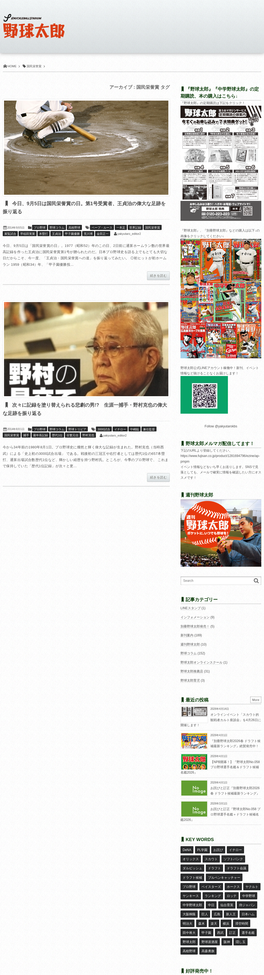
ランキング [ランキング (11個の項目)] (212, 888)
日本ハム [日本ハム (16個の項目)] (247, 904)
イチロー (120, 429)
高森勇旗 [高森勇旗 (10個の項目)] (207, 935)
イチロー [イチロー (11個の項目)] (235, 849)
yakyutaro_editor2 (129, 234)
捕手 (26, 435)
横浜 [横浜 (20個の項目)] (226, 912)
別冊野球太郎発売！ (195, 626)
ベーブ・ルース (102, 227)
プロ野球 (40, 227)
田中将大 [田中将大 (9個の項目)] (189, 919)
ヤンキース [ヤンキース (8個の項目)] (191, 888)
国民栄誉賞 (152, 227)
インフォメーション (195, 617)
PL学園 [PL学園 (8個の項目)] (202, 849)
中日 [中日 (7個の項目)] (211, 896)
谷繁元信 (72, 435)
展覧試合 (10, 234)
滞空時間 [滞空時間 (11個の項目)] (241, 912)
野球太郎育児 (190, 680)
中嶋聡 (134, 429)
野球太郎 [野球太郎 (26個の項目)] (189, 928)
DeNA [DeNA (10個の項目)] (187, 849)
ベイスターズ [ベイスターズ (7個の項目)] (211, 880)
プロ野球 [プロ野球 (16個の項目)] (189, 880)
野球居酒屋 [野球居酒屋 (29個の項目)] (209, 928)
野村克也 (88, 435)
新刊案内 (186, 635)
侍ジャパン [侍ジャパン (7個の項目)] (247, 896)
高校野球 (74, 227)
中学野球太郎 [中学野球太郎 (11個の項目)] (192, 896)
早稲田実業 (27, 234)
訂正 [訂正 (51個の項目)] (232, 919)
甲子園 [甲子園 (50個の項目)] (206, 919)
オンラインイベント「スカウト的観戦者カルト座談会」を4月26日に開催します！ (220, 720)
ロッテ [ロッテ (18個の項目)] (231, 888)
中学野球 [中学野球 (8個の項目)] (248, 888)
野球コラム (57, 227)
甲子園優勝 (72, 234)
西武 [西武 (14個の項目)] (220, 919)
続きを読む (158, 276)
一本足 (120, 227)
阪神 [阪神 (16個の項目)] (226, 928)
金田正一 (103, 234)
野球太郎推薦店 (191, 671)
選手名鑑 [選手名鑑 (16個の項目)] (247, 919)
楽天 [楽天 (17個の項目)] (213, 912)
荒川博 (88, 234)
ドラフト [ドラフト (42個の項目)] (214, 865)
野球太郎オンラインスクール (201, 662)
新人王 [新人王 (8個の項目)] (230, 904)
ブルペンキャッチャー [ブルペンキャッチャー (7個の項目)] (224, 873)
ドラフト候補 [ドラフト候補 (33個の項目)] (192, 873)
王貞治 (56, 234)
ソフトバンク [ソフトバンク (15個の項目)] (233, 857)
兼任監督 (149, 429)
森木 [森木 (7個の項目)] (201, 912)
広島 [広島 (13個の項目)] (217, 904)
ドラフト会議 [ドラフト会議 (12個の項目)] (236, 865)
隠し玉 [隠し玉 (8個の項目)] (240, 928)
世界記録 (135, 227)
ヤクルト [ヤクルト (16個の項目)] (251, 880)
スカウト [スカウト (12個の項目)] (210, 857)
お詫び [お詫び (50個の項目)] (218, 849)
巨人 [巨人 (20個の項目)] (204, 904)
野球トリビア (77, 429)
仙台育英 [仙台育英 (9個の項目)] (226, 896)
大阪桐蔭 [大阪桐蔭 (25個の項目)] (189, 904)
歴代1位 (57, 435)
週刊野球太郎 (190, 644)
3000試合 (104, 429)
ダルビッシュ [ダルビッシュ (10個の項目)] (192, 865)
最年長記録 (40, 435)
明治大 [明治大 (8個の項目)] (187, 912)
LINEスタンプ (190, 608)
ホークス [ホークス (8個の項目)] (233, 880)
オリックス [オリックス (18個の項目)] (191, 857)
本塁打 (43, 234)
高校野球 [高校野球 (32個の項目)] (189, 935)
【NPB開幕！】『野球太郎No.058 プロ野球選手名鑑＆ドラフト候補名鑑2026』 (220, 767)
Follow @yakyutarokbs (221, 426)
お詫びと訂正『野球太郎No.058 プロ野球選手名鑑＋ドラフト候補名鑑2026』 (220, 814)
